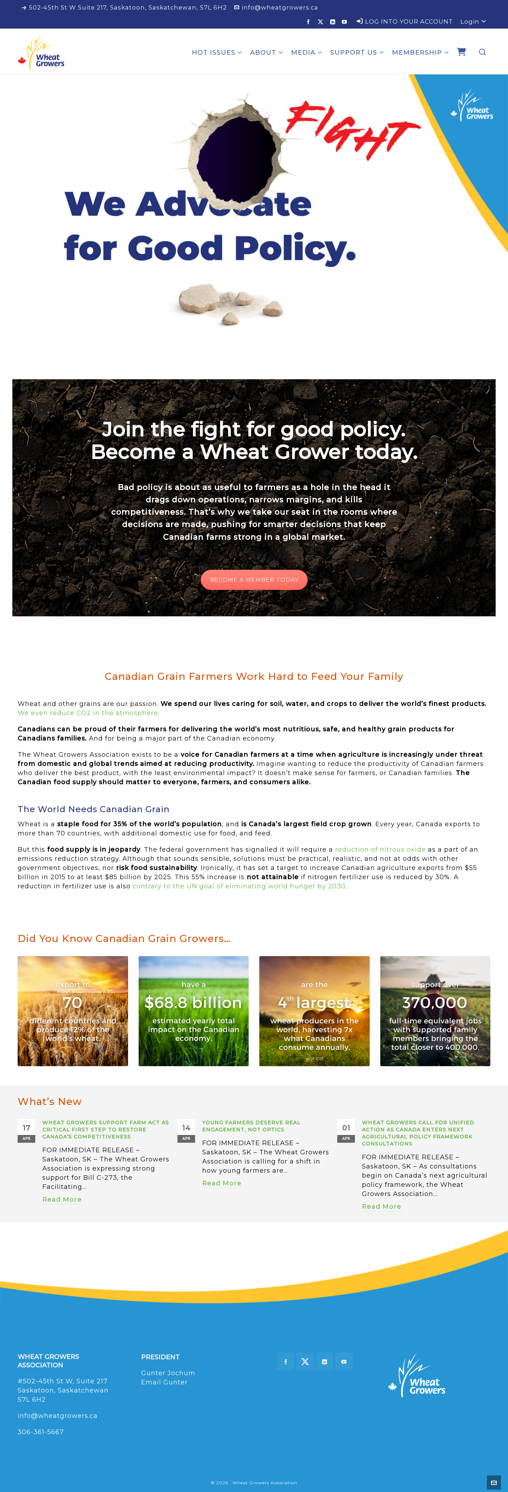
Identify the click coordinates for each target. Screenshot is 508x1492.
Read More (62, 1199)
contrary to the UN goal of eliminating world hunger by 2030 (239, 886)
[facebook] (309, 22)
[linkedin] (334, 22)
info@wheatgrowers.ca (276, 7)
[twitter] (322, 22)
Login (473, 21)
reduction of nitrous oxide (380, 849)
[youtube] (345, 22)
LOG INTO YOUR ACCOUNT (405, 21)
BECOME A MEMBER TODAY (254, 579)
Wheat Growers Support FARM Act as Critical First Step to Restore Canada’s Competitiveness (105, 1129)
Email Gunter (164, 1382)
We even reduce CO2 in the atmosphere (88, 713)
